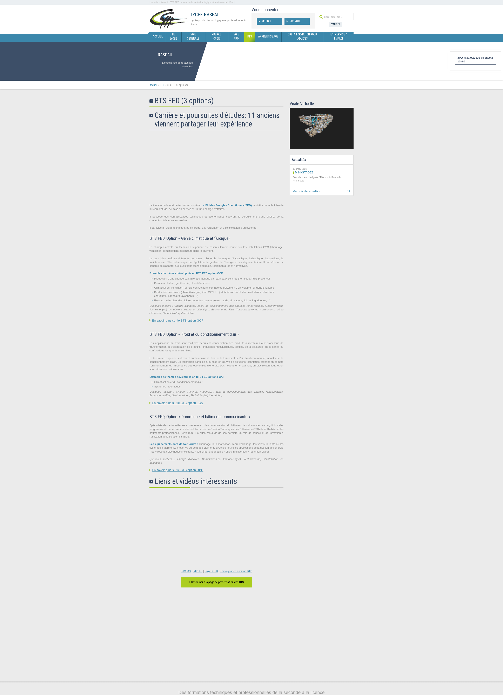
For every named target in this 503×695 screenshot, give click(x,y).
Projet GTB (211, 571)
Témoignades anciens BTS (236, 571)
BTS (162, 85)
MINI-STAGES (304, 172)
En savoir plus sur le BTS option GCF (177, 320)
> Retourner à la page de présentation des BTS (216, 582)
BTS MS (186, 571)
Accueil (153, 85)
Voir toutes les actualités (306, 191)
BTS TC (197, 571)
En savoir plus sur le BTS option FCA (177, 403)
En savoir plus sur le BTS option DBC (177, 470)
